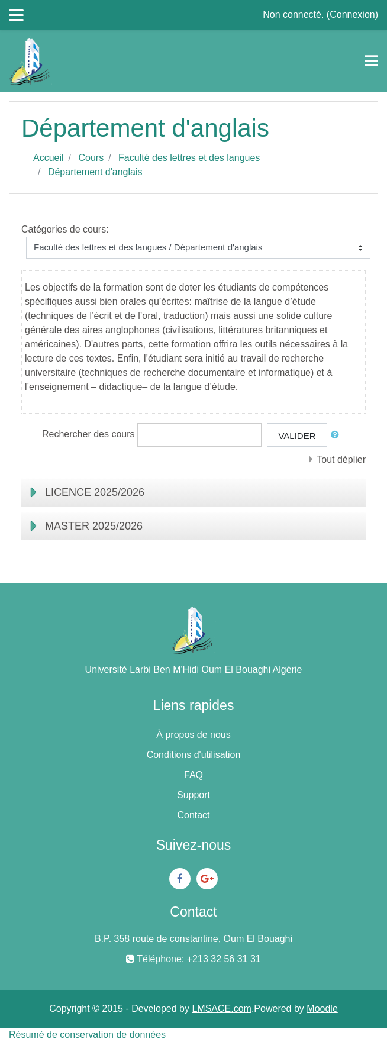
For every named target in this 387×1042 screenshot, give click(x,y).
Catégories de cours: (65, 229)
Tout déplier (341, 459)
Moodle (322, 1009)
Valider (296, 436)
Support (193, 795)
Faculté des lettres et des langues (189, 158)
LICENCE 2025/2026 (94, 492)
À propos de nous (193, 735)
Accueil (48, 158)
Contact (193, 815)
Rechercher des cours (88, 434)
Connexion (352, 14)
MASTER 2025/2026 (94, 526)
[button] (337, 435)
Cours (91, 158)
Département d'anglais (95, 172)
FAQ (193, 775)
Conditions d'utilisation (194, 755)
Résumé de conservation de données (87, 1035)
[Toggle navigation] (371, 61)
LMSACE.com (221, 1009)
